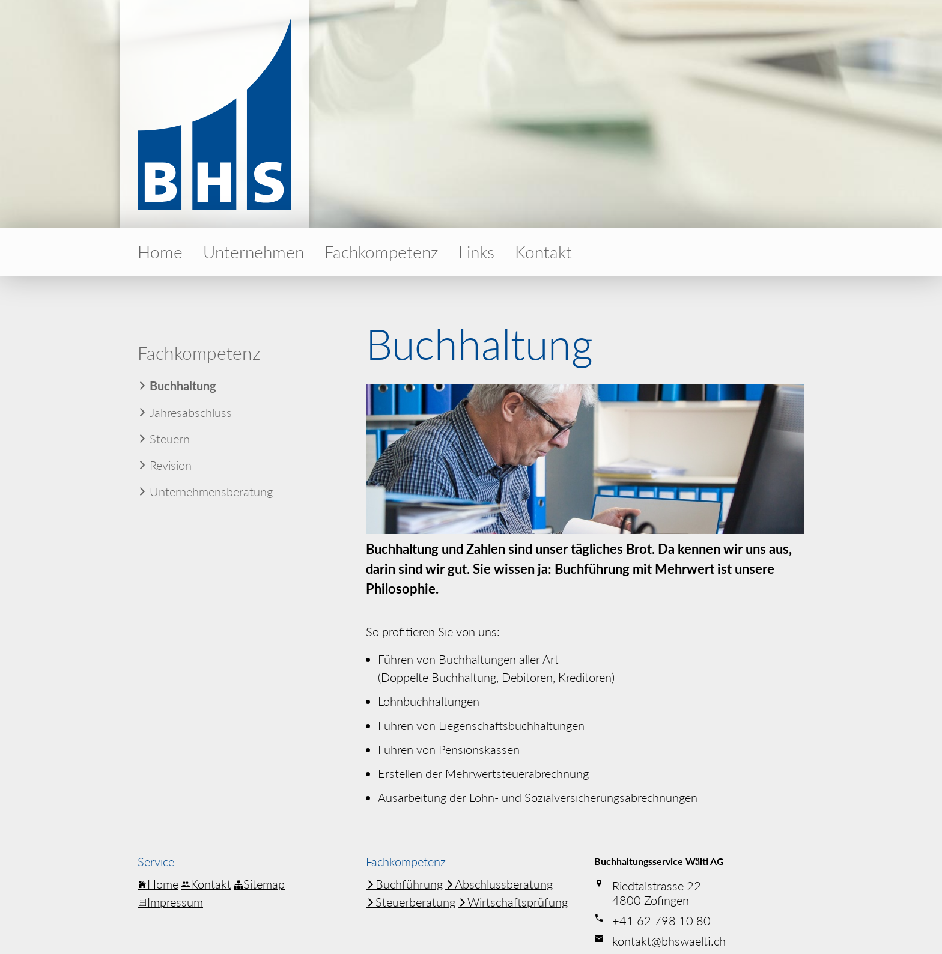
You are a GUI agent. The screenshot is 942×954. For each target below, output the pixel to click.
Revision (171, 465)
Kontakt (543, 252)
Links (476, 252)
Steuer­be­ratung (410, 902)
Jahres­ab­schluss (191, 412)
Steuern (170, 438)
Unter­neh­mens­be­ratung (211, 491)
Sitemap (259, 884)
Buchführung (404, 884)
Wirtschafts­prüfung (513, 902)
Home (160, 252)
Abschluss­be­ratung (499, 884)
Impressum (170, 902)
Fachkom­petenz (381, 252)
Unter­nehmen (253, 252)
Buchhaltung (183, 385)
